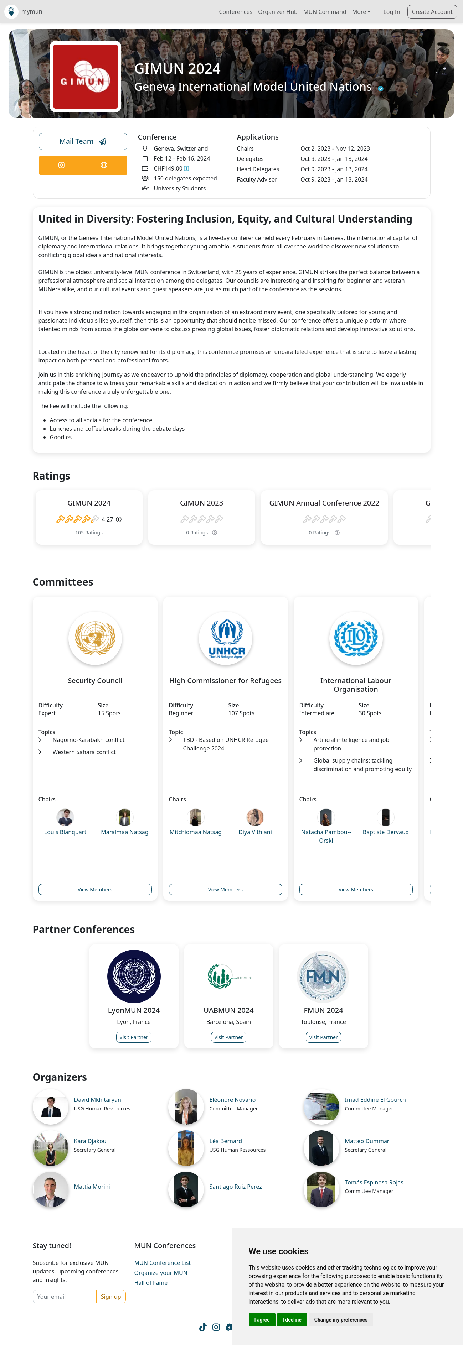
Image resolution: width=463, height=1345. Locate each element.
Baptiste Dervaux (386, 832)
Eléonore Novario (233, 1100)
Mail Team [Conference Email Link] (83, 141)
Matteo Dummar (367, 1141)
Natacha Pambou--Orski (326, 836)
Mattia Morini (92, 1186)
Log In (391, 12)
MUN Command (324, 12)
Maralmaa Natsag (124, 832)
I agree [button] (262, 1320)
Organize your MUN (160, 1273)
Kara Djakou (90, 1141)
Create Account (432, 12)
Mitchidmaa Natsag (196, 832)
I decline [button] (292, 1320)
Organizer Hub (278, 12)
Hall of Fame (151, 1283)
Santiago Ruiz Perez (236, 1186)
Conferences (235, 12)
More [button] (359, 12)
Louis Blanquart (65, 832)
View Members (95, 889)
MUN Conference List (162, 1263)
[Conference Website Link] (103, 165)
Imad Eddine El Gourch (375, 1100)
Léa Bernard (226, 1141)
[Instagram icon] (216, 1328)
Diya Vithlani (255, 832)
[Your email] (65, 1296)
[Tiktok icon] (203, 1328)
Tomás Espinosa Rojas (374, 1182)
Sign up (111, 1296)
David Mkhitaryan (97, 1100)
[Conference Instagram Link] (62, 165)
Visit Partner (133, 1037)
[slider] (77, 519)
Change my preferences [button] (340, 1320)
